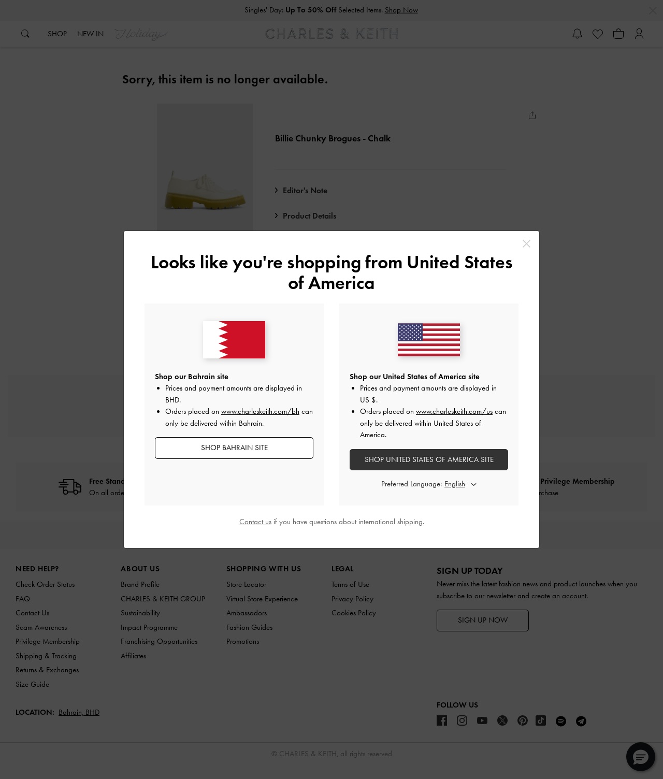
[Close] (526, 243)
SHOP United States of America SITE (429, 459)
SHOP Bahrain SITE (234, 447)
